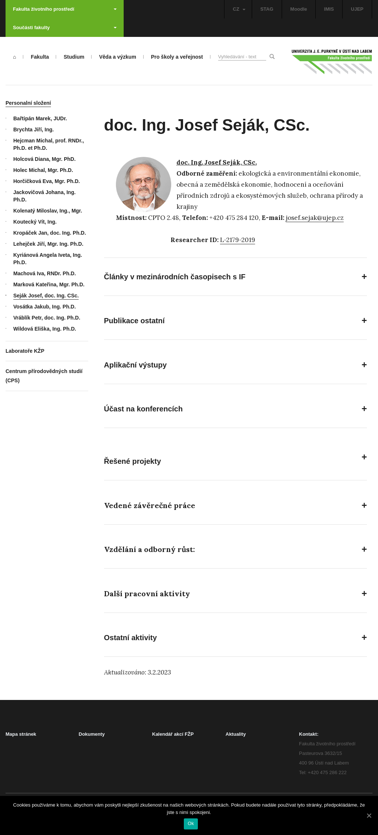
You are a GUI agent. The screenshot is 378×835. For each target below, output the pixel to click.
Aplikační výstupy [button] (135, 365)
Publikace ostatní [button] (134, 321)
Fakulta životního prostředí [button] (65, 9)
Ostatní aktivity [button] (130, 638)
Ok (191, 823)
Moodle (298, 9)
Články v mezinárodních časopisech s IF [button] (174, 277)
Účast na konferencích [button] (143, 409)
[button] (235, 505)
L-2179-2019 (237, 240)
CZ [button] (239, 9)
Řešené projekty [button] (132, 461)
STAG (266, 9)
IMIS (329, 9)
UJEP (357, 9)
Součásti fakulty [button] (65, 27)
